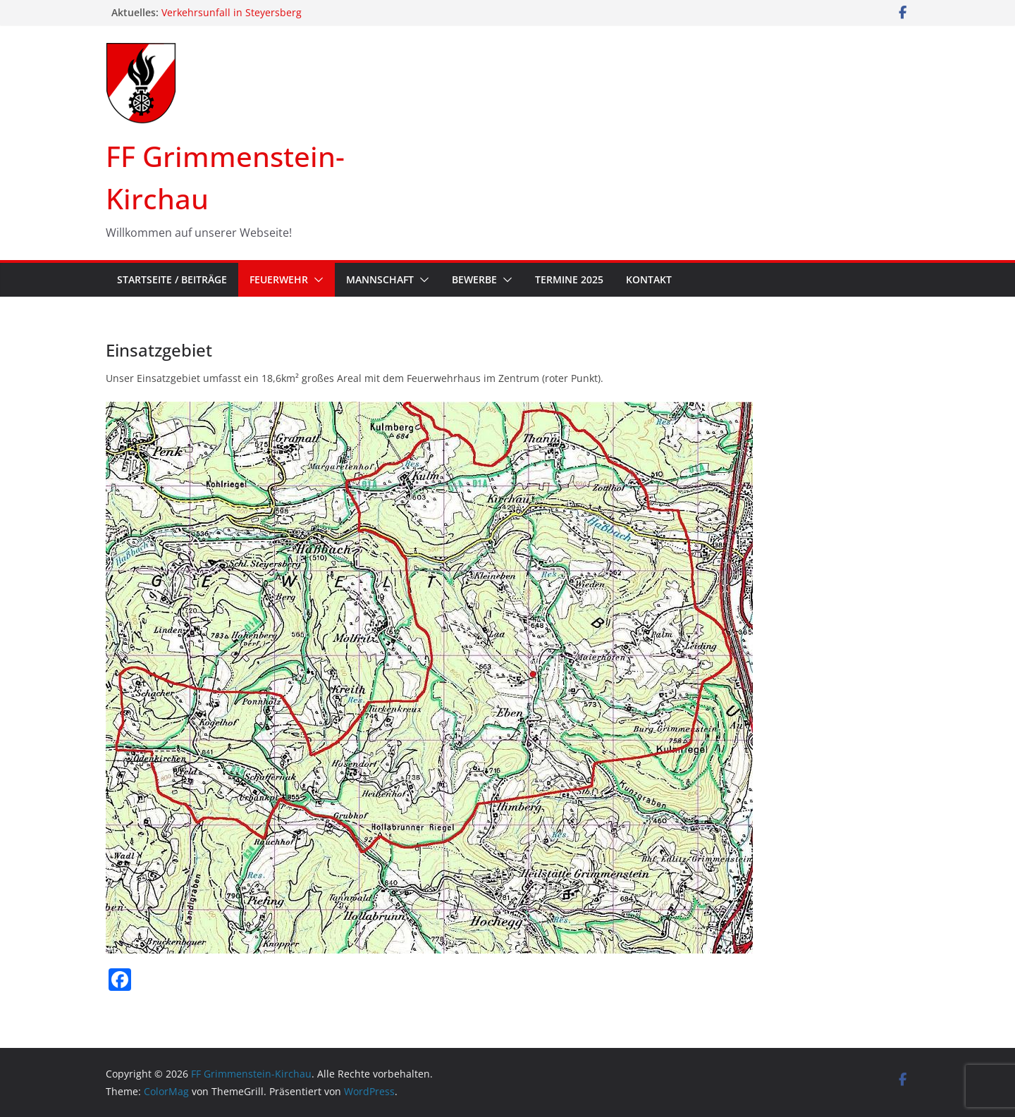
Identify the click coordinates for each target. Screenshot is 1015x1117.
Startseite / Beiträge (172, 279)
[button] (316, 280)
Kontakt (649, 279)
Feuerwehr (279, 279)
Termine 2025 (569, 279)
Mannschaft (380, 279)
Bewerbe (474, 279)
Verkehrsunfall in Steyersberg (231, 12)
